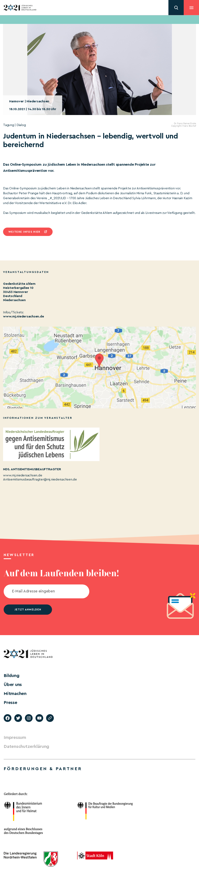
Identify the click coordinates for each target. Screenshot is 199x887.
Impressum (15, 737)
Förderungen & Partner (43, 768)
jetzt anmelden (27, 609)
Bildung (11, 675)
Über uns (13, 684)
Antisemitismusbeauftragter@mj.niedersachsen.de (40, 479)
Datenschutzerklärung (26, 746)
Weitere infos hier (24, 231)
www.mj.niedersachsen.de (23, 316)
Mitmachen (15, 693)
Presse (10, 702)
